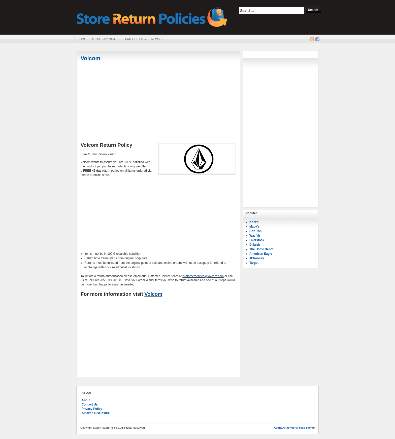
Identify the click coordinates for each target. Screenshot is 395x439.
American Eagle (260, 253)
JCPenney (256, 258)
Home (82, 39)
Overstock (256, 240)
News (155, 40)
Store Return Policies (152, 16)
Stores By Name (104, 40)
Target (253, 263)
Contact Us (89, 404)
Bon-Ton (255, 231)
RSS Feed (312, 39)
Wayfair (254, 235)
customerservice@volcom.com (203, 276)
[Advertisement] (158, 102)
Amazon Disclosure (96, 413)
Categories (134, 40)
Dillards (254, 244)
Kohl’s (253, 222)
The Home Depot (261, 249)
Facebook (317, 39)
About (86, 400)
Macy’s (254, 226)
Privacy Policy (92, 409)
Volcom (90, 58)
